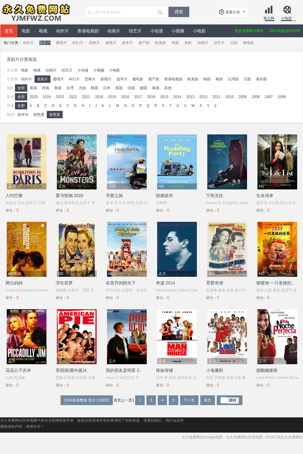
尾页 (207, 400)
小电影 (286, 18)
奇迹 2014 (165, 282)
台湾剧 (233, 79)
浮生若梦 (64, 282)
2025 (34, 97)
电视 (43, 30)
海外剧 (261, 79)
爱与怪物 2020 (69, 195)
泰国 (155, 88)
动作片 (62, 30)
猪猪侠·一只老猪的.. (275, 282)
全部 (21, 88)
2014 (177, 97)
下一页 (189, 400)
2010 (229, 97)
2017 (138, 97)
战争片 (127, 43)
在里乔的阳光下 (121, 282)
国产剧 (144, 43)
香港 (57, 88)
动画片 (113, 30)
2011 (216, 97)
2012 (203, 97)
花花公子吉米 (18, 370)
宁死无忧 (214, 195)
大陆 (82, 88)
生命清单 (264, 195)
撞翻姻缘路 (267, 370)
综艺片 (135, 30)
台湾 (70, 88)
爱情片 (61, 43)
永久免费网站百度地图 (244, 437)
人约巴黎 (14, 195)
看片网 (268, 18)
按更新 (54, 114)
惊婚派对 (164, 195)
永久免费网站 (35, 12)
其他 (168, 88)
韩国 (94, 88)
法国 (131, 88)
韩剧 (175, 43)
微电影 (248, 43)
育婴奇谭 (214, 282)
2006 (282, 97)
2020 (99, 97)
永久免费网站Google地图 (202, 437)
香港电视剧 (88, 30)
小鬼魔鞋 (214, 370)
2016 (151, 97)
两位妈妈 (14, 282)
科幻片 (77, 43)
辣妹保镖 (164, 370)
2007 (269, 97)
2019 (112, 97)
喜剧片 (44, 43)
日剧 (234, 43)
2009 (242, 97)
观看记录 (232, 12)
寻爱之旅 (114, 195)
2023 (60, 97)
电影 (26, 30)
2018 (125, 97)
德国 (143, 88)
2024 (47, 97)
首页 (9, 30)
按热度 (38, 114)
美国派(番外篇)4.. (72, 370)
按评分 (22, 114)
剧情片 (110, 43)
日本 (106, 88)
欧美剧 (160, 43)
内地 (45, 88)
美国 (33, 88)
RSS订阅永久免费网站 (284, 437)
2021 (86, 97)
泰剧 (188, 43)
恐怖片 (94, 43)
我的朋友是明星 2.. (124, 370)
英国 (119, 88)
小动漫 (156, 30)
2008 (256, 97)
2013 (190, 97)
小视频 (178, 30)
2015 (164, 97)
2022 (73, 97)
